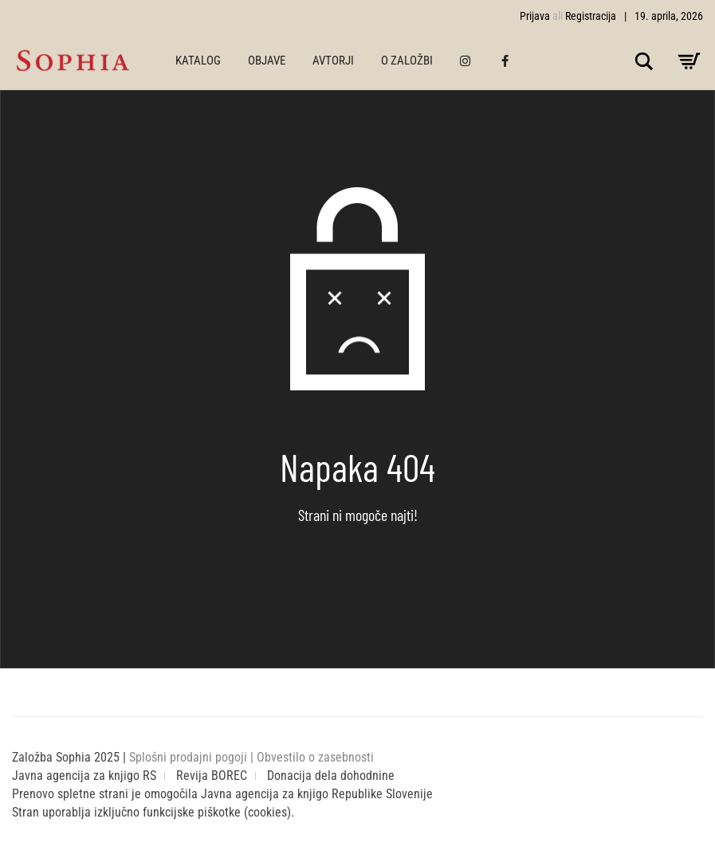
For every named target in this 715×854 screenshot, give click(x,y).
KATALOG (198, 60)
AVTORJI (333, 60)
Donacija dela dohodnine (331, 775)
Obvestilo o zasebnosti (315, 757)
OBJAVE (266, 60)
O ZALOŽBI (407, 60)
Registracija (590, 16)
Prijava (535, 16)
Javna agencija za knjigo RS (84, 775)
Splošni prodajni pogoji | (193, 757)
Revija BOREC (211, 775)
